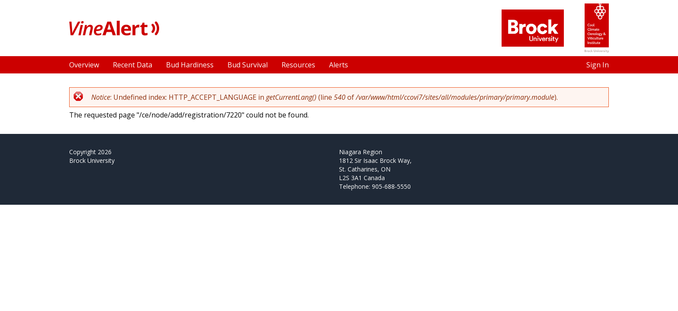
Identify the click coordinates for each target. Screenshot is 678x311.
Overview (84, 65)
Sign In (597, 65)
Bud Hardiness (190, 65)
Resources (298, 65)
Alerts (338, 65)
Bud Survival (247, 65)
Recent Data (132, 65)
